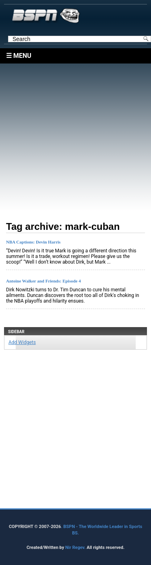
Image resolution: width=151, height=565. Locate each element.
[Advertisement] (75, 138)
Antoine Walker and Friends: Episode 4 (43, 280)
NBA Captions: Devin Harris (33, 242)
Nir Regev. (76, 547)
